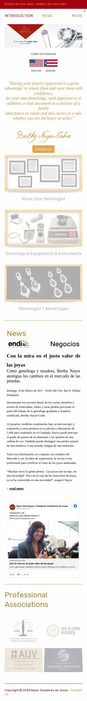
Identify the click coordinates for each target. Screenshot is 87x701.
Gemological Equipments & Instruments (44, 252)
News (47, 16)
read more (16, 488)
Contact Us (43, 149)
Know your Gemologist (43, 197)
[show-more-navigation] (77, 16)
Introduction (19, 16)
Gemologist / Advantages (43, 307)
